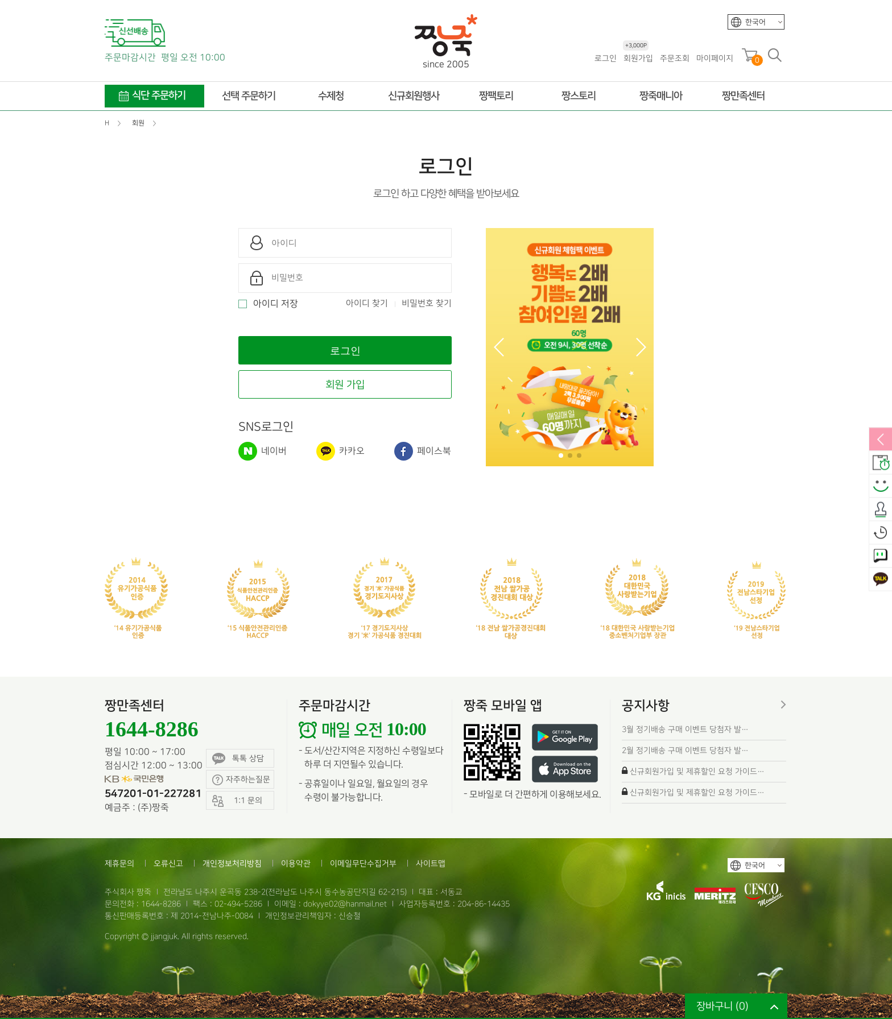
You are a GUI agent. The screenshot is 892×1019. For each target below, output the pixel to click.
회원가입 (638, 58)
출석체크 (880, 510)
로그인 (605, 58)
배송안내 (880, 463)
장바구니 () (722, 1006)
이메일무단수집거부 (363, 863)
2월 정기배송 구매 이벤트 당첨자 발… (685, 750)
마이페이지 (714, 58)
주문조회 (674, 58)
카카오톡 (880, 580)
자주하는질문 (241, 780)
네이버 (262, 451)
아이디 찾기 (367, 303)
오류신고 (168, 863)
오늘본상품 (880, 533)
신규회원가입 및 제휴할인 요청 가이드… (697, 771)
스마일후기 (880, 487)
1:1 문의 (880, 557)
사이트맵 (430, 863)
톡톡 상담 (238, 759)
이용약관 (296, 863)
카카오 (340, 451)
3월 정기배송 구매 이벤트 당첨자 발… (685, 729)
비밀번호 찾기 (427, 303)
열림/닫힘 (880, 440)
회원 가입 (345, 384)
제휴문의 (119, 863)
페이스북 (422, 451)
